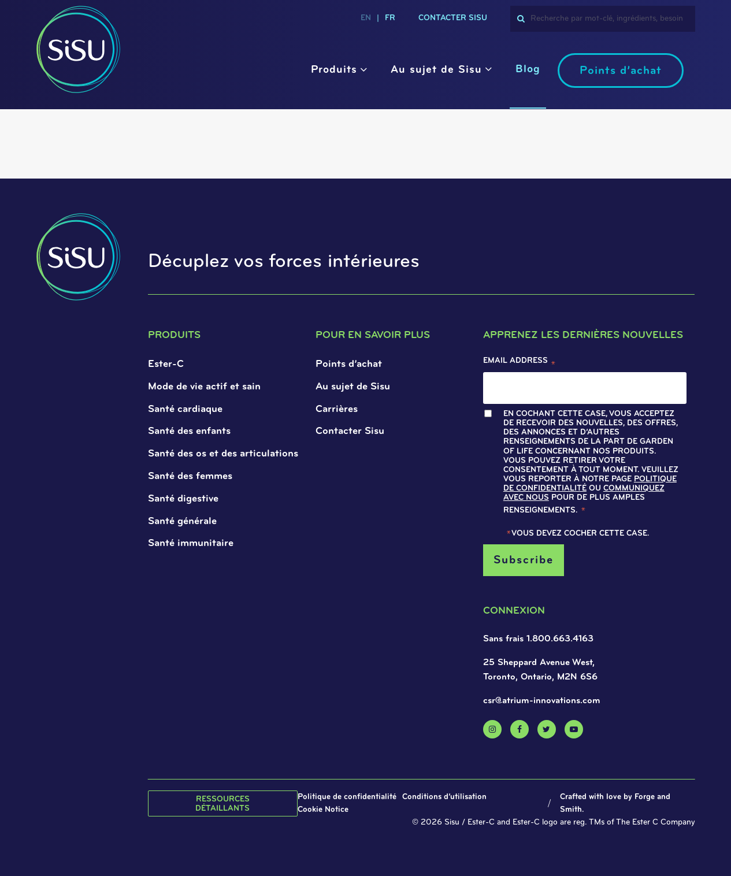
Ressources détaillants (222, 804)
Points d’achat (621, 71)
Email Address (519, 363)
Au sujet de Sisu (436, 70)
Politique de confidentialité (347, 797)
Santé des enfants (189, 431)
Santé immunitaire (190, 543)
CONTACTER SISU (452, 18)
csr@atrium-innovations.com (541, 701)
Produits (334, 70)
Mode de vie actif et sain (204, 386)
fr (390, 18)
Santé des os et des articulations (223, 453)
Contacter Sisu (350, 431)
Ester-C (166, 364)
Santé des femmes (190, 476)
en (366, 18)
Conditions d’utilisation (444, 797)
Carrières (337, 409)
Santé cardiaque (185, 409)
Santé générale (182, 521)
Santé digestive (183, 498)
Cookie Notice (323, 810)
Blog (527, 69)
